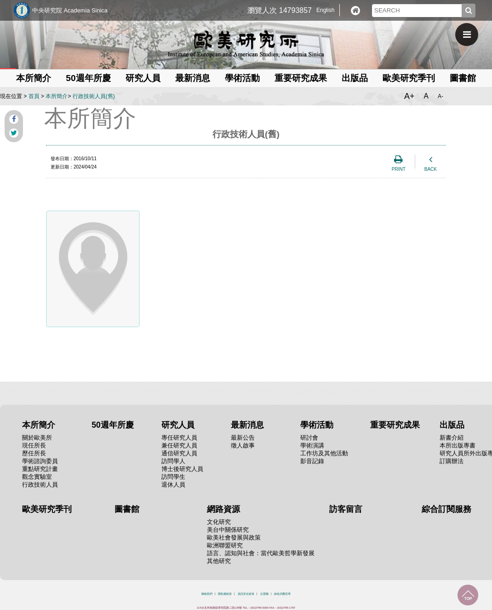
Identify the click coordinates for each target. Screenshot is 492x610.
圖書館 (463, 78)
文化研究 (219, 521)
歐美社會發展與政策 (234, 537)
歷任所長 (34, 453)
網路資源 (223, 509)
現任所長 (34, 445)
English (325, 10)
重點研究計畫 (40, 468)
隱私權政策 (225, 594)
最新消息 (192, 78)
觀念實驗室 (37, 476)
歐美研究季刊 (409, 78)
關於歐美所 (37, 437)
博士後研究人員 (182, 468)
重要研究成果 (301, 78)
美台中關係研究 (228, 529)
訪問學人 (173, 461)
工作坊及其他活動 (324, 453)
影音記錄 (312, 461)
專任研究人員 (179, 437)
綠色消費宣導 (282, 594)
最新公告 (243, 437)
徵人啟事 (243, 445)
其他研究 (219, 561)
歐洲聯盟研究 (225, 545)
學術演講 (312, 445)
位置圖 (264, 594)
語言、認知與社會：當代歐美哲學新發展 (261, 553)
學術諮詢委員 (40, 461)
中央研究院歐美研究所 (246, 44)
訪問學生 (173, 476)
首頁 (34, 96)
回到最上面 (468, 595)
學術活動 (242, 78)
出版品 (355, 78)
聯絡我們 (206, 594)
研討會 (309, 437)
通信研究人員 (179, 453)
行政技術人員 (40, 484)
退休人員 (173, 484)
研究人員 (143, 78)
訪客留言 (345, 509)
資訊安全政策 (246, 594)
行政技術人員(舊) (94, 96)
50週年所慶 (88, 78)
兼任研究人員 (179, 445)
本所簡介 (33, 78)
